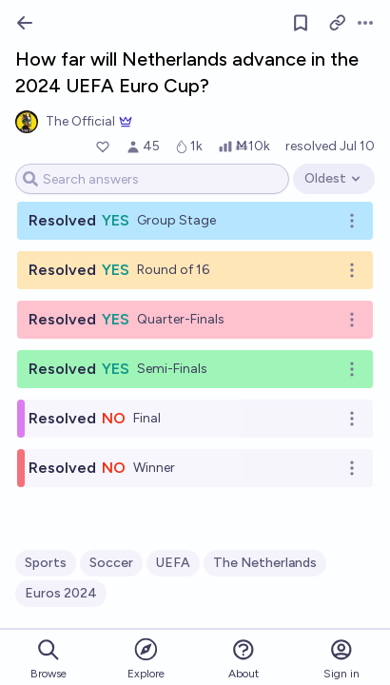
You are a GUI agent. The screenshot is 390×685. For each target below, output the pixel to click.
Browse (48, 658)
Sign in (341, 658)
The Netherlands (265, 563)
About (243, 658)
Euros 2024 (61, 593)
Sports (46, 563)
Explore (146, 658)
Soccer (111, 563)
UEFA (173, 563)
